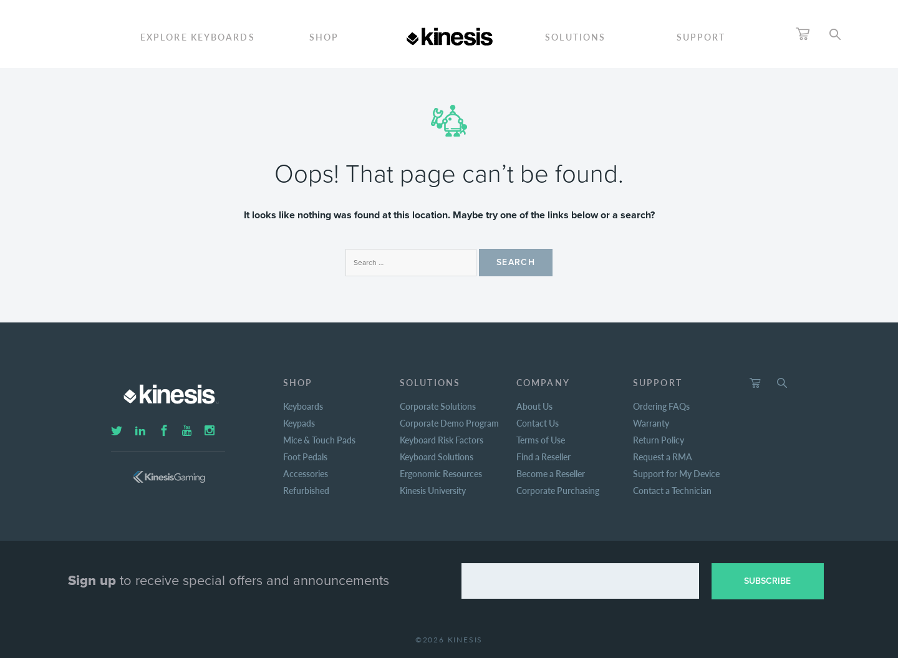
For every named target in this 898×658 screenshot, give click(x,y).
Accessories (305, 473)
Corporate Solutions (438, 406)
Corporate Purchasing (557, 490)
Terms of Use (540, 439)
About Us (534, 406)
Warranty (651, 422)
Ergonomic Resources (441, 473)
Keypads (299, 422)
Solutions (575, 37)
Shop (324, 37)
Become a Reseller (550, 473)
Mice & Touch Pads (319, 439)
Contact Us (537, 422)
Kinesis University (433, 490)
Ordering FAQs (661, 406)
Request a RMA (662, 456)
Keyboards (303, 406)
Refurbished (306, 490)
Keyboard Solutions (436, 456)
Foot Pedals (305, 456)
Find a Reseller (543, 456)
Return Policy (658, 439)
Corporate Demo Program (449, 422)
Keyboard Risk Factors (441, 439)
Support (701, 37)
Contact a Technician (672, 490)
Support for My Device (676, 473)
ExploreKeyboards (197, 37)
